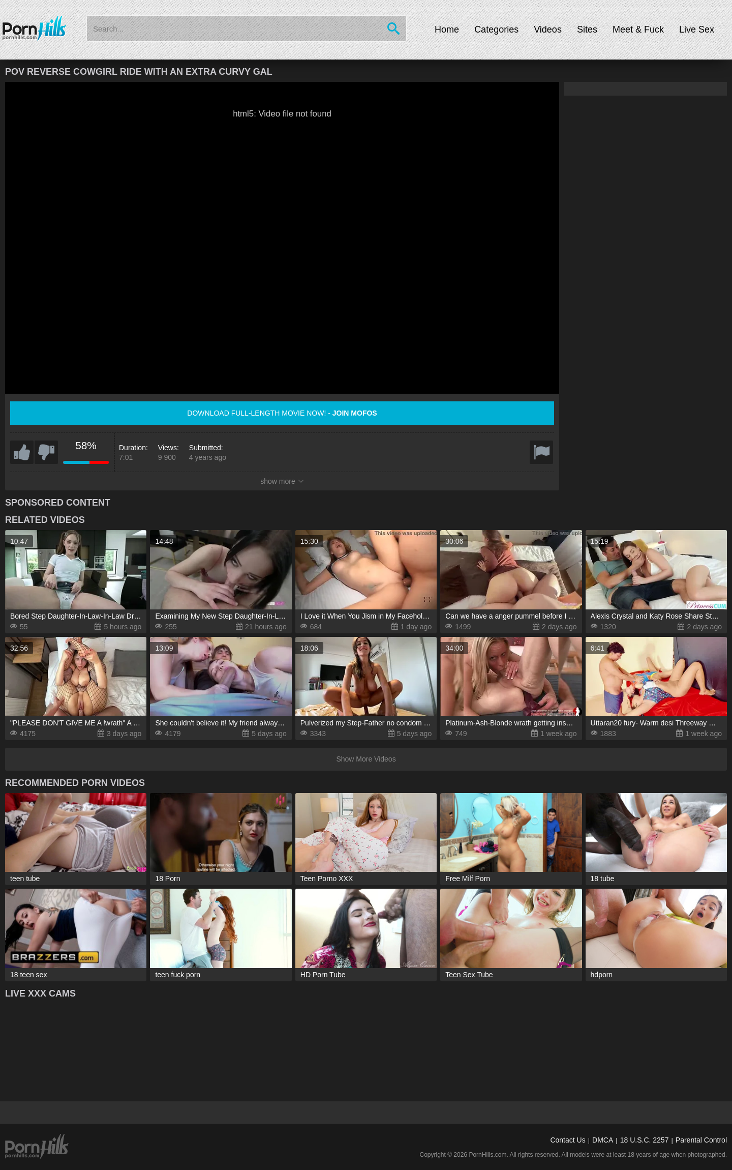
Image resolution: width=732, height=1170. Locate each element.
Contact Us (567, 1140)
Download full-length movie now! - (282, 413)
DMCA (602, 1140)
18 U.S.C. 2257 (644, 1140)
